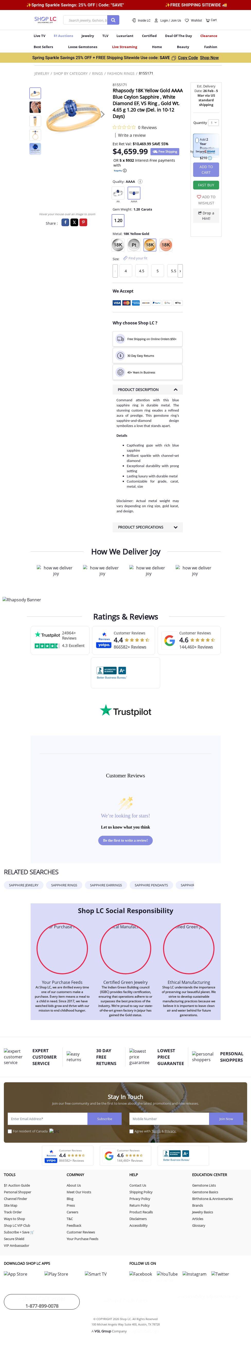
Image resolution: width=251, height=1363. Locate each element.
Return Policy (139, 1205)
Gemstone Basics (205, 1192)
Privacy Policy (139, 1198)
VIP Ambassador (16, 1245)
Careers (72, 1212)
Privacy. (170, 1131)
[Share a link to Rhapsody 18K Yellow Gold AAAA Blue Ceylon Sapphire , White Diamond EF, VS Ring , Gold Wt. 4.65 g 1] (74, 222)
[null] (118, 195)
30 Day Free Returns (106, 1057)
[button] (167, 20)
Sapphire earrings (106, 885)
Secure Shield (14, 1239)
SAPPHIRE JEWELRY (23, 885)
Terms (156, 1131)
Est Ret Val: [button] (122, 143)
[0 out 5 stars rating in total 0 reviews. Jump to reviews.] (135, 127)
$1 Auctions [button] (63, 35)
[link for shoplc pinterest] (160, 1273)
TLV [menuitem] (105, 35)
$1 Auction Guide (17, 1185)
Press (71, 1205)
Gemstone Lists (204, 1185)
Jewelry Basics (202, 1212)
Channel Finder (15, 1198)
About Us (74, 1185)
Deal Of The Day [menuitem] (178, 35)
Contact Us (137, 1185)
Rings (97, 73)
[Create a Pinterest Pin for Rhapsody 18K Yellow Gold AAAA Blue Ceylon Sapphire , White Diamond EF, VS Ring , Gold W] (83, 222)
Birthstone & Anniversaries (212, 1198)
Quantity (200, 122)
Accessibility (138, 1225)
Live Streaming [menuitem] (124, 46)
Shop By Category (70, 73)
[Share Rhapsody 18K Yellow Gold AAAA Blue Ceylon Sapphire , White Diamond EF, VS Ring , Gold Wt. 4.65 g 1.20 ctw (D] (65, 222)
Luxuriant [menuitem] (124, 35)
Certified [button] (149, 35)
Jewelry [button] (88, 35)
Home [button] (157, 46)
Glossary (198, 1225)
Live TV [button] (39, 35)
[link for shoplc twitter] (184, 1273)
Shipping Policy (141, 1192)
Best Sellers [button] (43, 46)
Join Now (226, 1118)
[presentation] (103, 114)
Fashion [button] (210, 46)
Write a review (132, 135)
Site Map (10, 1205)
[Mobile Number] (169, 1119)
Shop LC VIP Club (17, 1225)
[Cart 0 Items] (211, 20)
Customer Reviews (81, 1232)
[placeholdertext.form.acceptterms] (131, 1131)
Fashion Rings (121, 73)
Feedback (74, 1225)
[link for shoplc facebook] (129, 1273)
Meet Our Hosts (79, 1192)
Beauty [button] (183, 46)
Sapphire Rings (64, 885)
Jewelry (41, 73)
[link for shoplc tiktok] (144, 1273)
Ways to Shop (14, 1218)
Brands (197, 1205)
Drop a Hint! (206, 216)
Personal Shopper (17, 1192)
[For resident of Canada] (10, 1131)
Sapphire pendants (151, 885)
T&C (70, 1218)
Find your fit (138, 258)
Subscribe (104, 1118)
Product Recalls (141, 1212)
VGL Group (102, 1325)
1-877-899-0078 (41, 1300)
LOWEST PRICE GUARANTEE (167, 1057)
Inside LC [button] (144, 20)
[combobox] (91, 20)
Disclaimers (138, 1218)
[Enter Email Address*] (48, 1119)
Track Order (13, 1212)
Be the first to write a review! (125, 840)
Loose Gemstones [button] (82, 46)
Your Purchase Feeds (82, 1239)
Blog (70, 1198)
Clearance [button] (208, 35)
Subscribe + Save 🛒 (19, 1232)
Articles (197, 1218)
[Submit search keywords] (113, 20)
